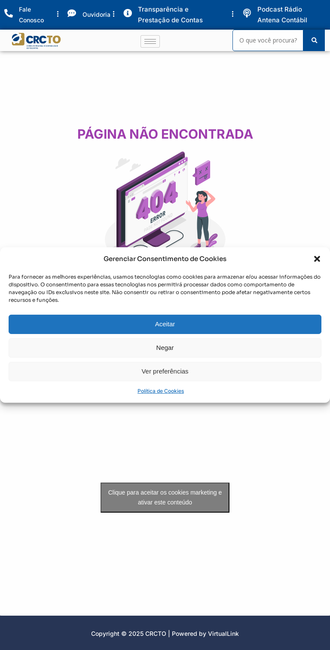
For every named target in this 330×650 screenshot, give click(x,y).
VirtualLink (223, 633)
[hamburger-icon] (150, 41)
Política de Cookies (161, 393)
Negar (165, 349)
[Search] (267, 40)
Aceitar (165, 326)
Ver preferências (164, 373)
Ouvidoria (96, 14)
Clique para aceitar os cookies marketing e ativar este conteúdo (165, 497)
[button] (317, 261)
